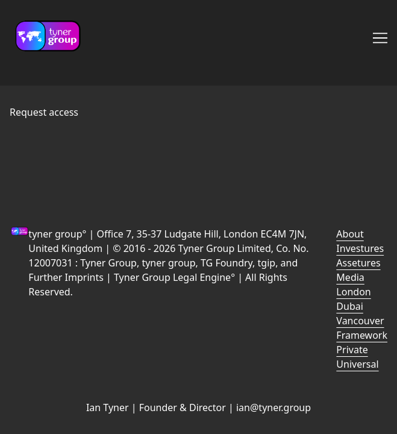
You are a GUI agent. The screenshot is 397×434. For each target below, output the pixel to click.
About (349, 234)
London (353, 291)
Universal (357, 364)
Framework (361, 335)
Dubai (349, 306)
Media (350, 277)
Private (351, 349)
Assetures (358, 262)
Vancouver (360, 320)
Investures (360, 248)
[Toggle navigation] (380, 38)
